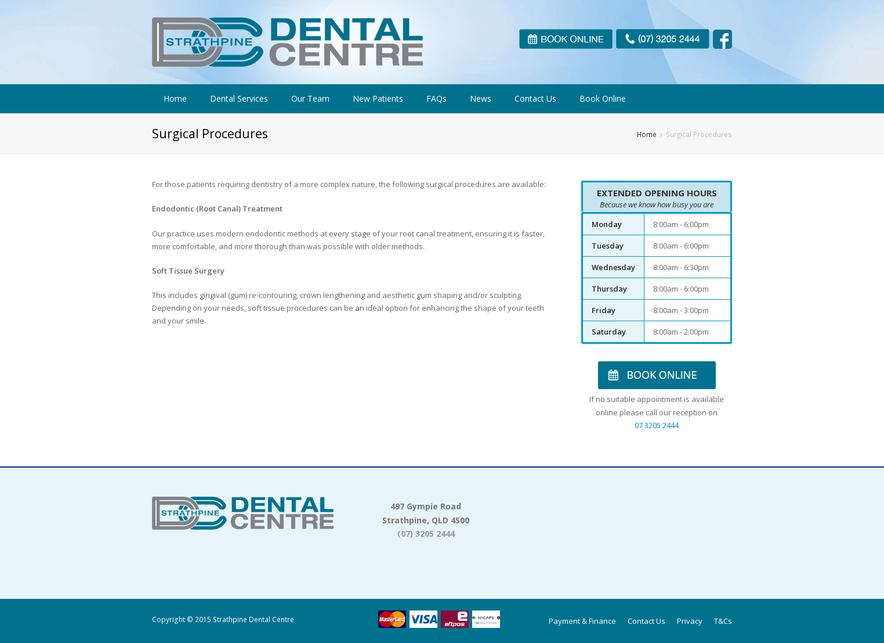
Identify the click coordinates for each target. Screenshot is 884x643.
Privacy (689, 621)
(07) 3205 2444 (426, 533)
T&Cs (723, 621)
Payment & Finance (582, 621)
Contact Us (646, 621)
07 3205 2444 (657, 425)
